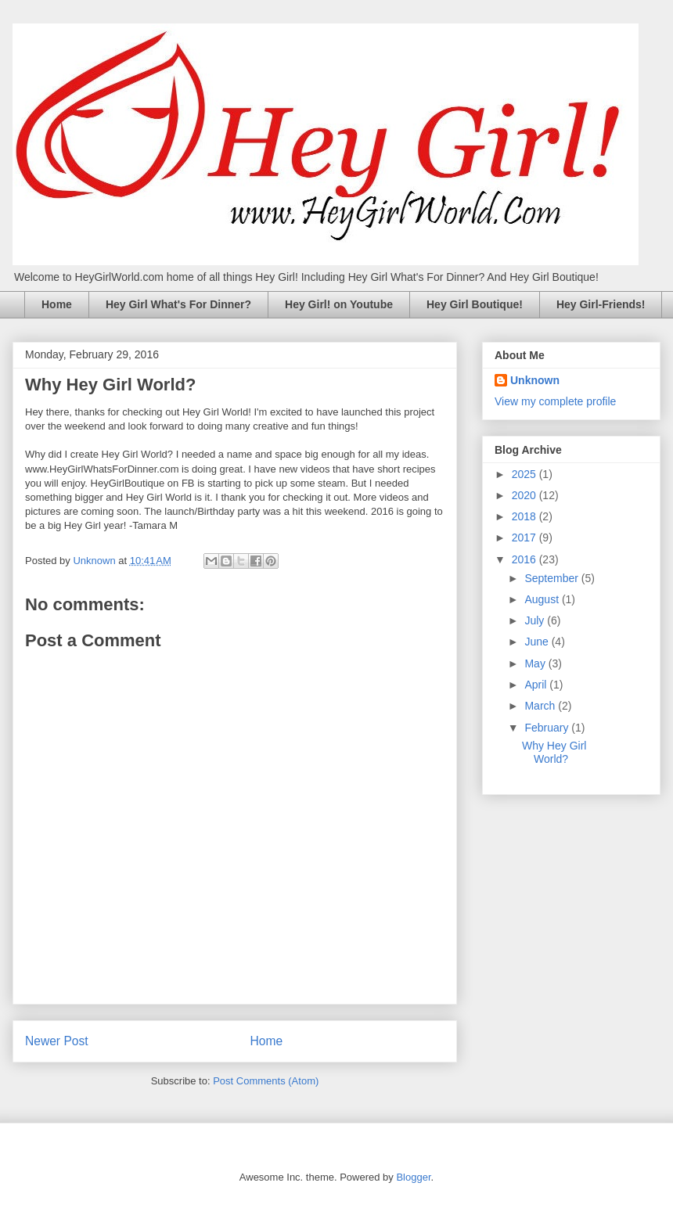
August (542, 599)
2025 (525, 474)
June (537, 641)
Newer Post (56, 1041)
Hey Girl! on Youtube (339, 304)
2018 (525, 516)
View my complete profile (555, 401)
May (536, 663)
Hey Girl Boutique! (474, 304)
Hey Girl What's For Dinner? (178, 304)
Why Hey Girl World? (554, 752)
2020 (525, 495)
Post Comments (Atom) (266, 1081)
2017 (525, 537)
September (552, 578)
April (536, 684)
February (547, 727)
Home (56, 304)
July (535, 620)
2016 (525, 559)
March (541, 705)
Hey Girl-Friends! (601, 304)
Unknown (535, 380)
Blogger (413, 1177)
